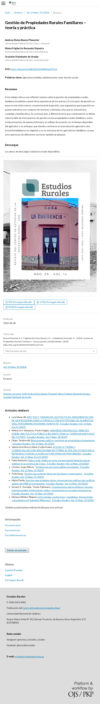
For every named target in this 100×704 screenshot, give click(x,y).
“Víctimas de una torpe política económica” (57, 467)
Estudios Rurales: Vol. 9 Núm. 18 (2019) (47, 437)
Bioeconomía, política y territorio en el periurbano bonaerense (63, 440)
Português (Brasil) (14, 580)
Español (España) (13, 570)
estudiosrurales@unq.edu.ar (29, 656)
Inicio (7, 12)
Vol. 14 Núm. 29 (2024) (38, 12)
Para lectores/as (13, 525)
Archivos (18, 12)
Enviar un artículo (17, 550)
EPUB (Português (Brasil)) (20, 307)
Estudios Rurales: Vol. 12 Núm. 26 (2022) (68, 463)
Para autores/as (12, 530)
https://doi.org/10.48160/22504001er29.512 (34, 69)
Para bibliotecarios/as (15, 535)
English (8, 575)
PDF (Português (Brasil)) (20, 302)
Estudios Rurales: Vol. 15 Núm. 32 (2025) (33, 443)
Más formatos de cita (16, 351)
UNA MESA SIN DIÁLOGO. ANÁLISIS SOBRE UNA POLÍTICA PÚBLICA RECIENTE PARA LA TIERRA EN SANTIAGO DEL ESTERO (53, 433)
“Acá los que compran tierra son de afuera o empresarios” (53, 473)
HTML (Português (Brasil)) (52, 302)
